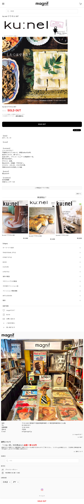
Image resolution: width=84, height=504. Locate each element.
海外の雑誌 (6, 276)
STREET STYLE (7, 257)
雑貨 (4, 300)
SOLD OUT (42, 124)
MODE (5, 262)
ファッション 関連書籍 (10, 291)
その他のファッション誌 (10, 286)
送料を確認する (19, 116)
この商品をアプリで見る (42, 188)
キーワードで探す (8, 248)
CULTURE (6, 267)
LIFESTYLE (6, 271)
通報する (78, 193)
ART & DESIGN (7, 295)
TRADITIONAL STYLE (9, 252)
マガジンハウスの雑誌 (10, 281)
